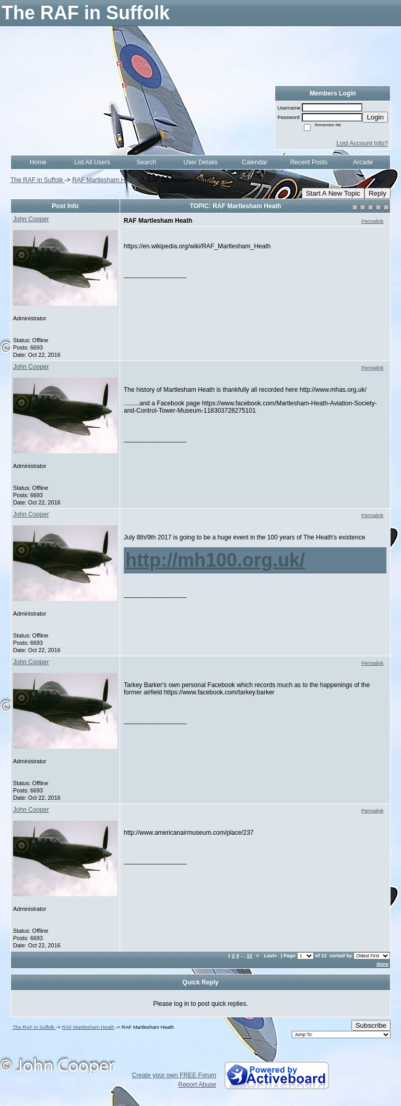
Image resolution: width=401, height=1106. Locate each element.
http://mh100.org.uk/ (215, 560)
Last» (271, 955)
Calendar (254, 162)
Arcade (363, 162)
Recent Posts (308, 162)
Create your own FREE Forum (174, 1075)
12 (249, 955)
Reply (377, 193)
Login (375, 117)
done (382, 964)
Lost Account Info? (362, 143)
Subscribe (371, 1025)
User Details (200, 162)
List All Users (92, 162)
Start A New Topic (333, 193)
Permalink (372, 221)
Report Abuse (197, 1084)
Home (38, 162)
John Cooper (31, 219)
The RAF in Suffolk (37, 180)
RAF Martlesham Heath (104, 180)
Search (146, 162)
